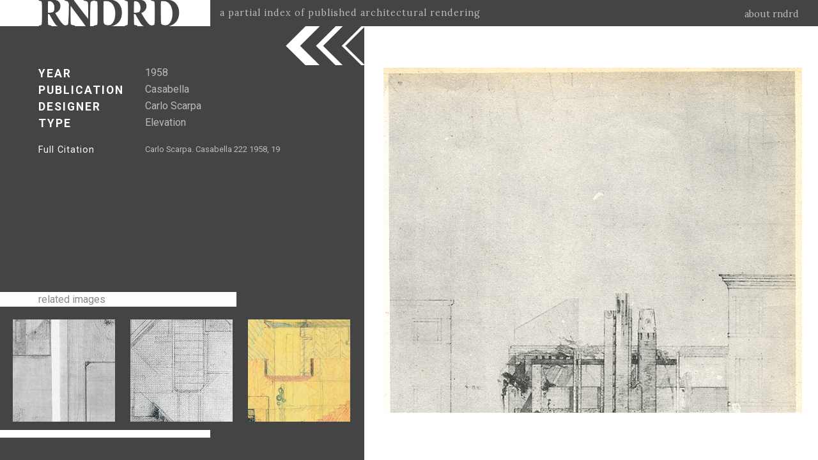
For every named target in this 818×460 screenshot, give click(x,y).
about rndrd (772, 14)
